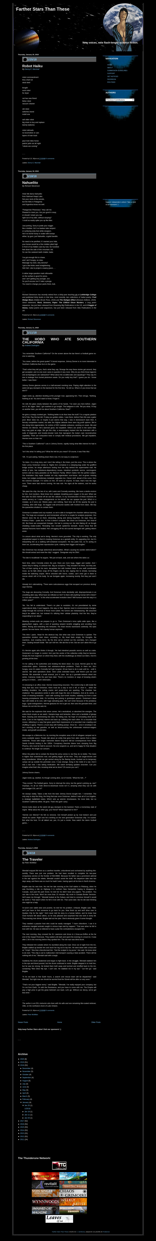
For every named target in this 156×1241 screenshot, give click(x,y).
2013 (22, 1133)
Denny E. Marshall (32, 69)
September (26, 1078)
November (26, 1071)
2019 (22, 1062)
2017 (22, 1121)
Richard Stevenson (34, 319)
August (25, 1081)
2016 (22, 1124)
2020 (22, 1059)
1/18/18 (32, 176)
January (25, 1102)
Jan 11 (27, 1115)
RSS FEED (111, 82)
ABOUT (110, 67)
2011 (22, 1139)
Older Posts (96, 1022)
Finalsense (106, 1232)
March (24, 1096)
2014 (22, 1130)
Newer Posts (23, 1022)
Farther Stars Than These (42, 9)
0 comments (50, 158)
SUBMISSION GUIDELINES (117, 70)
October (25, 1075)
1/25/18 (32, 59)
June (24, 1087)
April (24, 1093)
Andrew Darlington (32, 345)
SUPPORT (111, 73)
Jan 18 (27, 1112)
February (25, 1099)
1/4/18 (31, 853)
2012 (22, 1136)
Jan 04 (27, 1118)
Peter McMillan (33, 1014)
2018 (22, 1065)
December (26, 1068)
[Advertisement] (51, 1045)
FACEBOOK (111, 79)
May (24, 1090)
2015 (22, 1127)
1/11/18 (32, 332)
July (23, 1084)
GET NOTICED (112, 76)
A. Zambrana (81, 1232)
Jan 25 (27, 1105)
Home (59, 1022)
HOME (109, 65)
